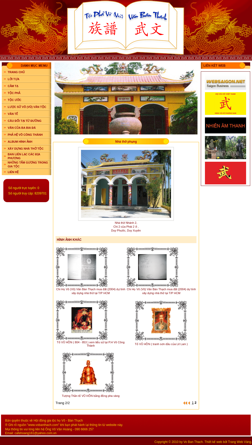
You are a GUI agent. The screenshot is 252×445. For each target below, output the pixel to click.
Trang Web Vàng (239, 442)
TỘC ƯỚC (14, 99)
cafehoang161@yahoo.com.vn (36, 433)
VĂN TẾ (13, 113)
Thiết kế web (213, 442)
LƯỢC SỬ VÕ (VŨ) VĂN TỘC (27, 106)
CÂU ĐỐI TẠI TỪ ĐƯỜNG (24, 120)
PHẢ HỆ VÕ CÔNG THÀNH (25, 134)
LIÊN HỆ (13, 172)
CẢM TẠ (13, 86)
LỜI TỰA (14, 79)
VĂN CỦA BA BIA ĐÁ (22, 127)
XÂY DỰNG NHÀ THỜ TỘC (25, 148)
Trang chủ (16, 72)
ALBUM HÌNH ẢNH (20, 141)
